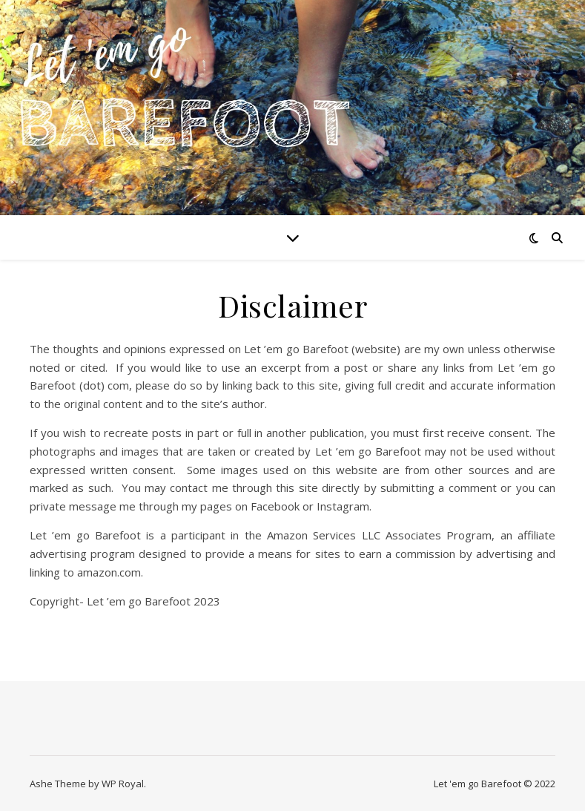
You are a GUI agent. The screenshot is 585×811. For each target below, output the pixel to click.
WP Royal (123, 783)
